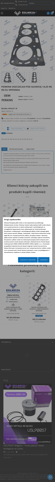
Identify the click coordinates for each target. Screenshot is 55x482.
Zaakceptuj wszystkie (28, 260)
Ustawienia (43, 260)
